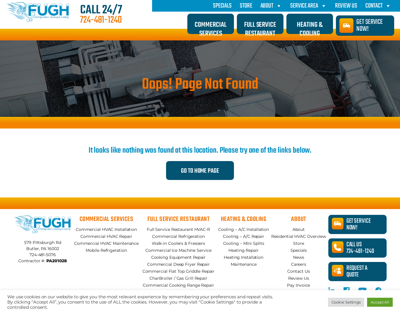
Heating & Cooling (309, 26)
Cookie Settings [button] (346, 302)
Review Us (346, 6)
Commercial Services (210, 26)
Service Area (308, 6)
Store (246, 6)
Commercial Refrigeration (178, 236)
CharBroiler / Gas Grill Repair (178, 278)
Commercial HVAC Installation (106, 229)
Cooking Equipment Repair (178, 257)
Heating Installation (243, 257)
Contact (378, 6)
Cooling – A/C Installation (243, 229)
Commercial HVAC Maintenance (106, 243)
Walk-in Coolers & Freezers (178, 243)
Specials (222, 6)
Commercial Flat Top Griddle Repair (178, 271)
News (298, 257)
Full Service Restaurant (260, 26)
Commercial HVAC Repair (106, 236)
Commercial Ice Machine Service (178, 250)
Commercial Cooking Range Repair (178, 285)
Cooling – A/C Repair (243, 236)
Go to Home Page (200, 171)
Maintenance (244, 264)
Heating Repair (243, 250)
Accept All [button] (380, 302)
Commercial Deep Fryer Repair (178, 264)
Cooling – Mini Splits (243, 243)
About (271, 6)
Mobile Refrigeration (106, 250)
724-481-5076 (42, 254)
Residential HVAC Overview (298, 236)
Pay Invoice (298, 285)
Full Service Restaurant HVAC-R (178, 229)
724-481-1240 (101, 20)
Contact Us (298, 271)
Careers (298, 264)
